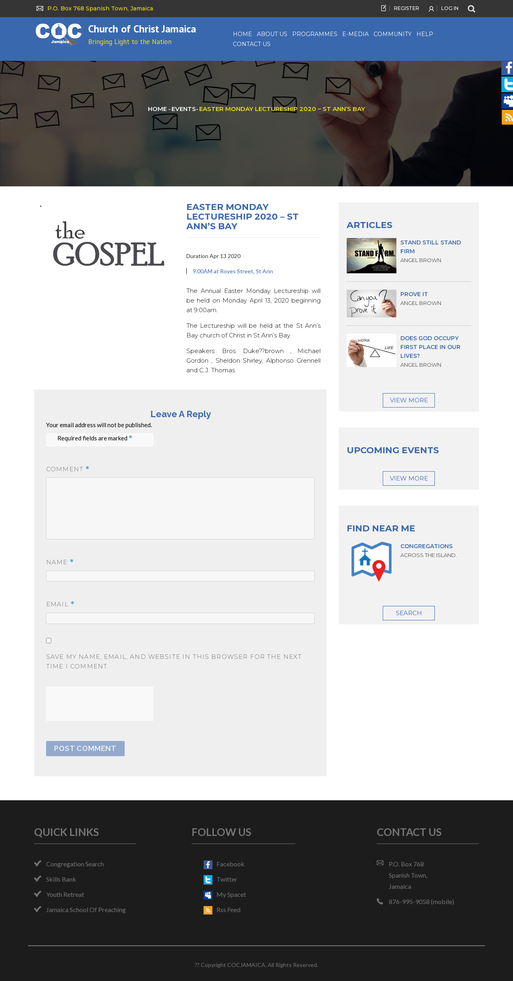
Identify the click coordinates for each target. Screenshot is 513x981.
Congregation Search (75, 864)
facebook (224, 864)
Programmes (314, 34)
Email (60, 604)
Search (409, 613)
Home (242, 34)
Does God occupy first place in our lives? (430, 347)
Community (393, 34)
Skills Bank (61, 879)
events (184, 109)
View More (409, 400)
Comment (68, 469)
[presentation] (107, 702)
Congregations (426, 546)
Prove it (414, 294)
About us (272, 34)
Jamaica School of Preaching (86, 909)
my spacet (225, 894)
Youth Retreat (65, 894)
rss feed (222, 909)
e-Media (355, 34)
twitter (220, 879)
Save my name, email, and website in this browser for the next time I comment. (174, 661)
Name (60, 562)
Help (424, 34)
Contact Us (252, 44)
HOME (158, 109)
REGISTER (406, 8)
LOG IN (449, 8)
